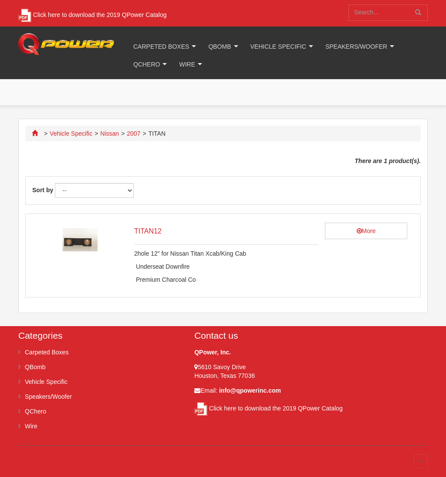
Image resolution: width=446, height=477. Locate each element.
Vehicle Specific (278, 46)
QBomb (219, 46)
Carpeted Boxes (161, 46)
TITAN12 (148, 231)
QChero (146, 64)
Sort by (42, 190)
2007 (133, 133)
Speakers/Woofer (356, 46)
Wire (187, 64)
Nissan (109, 133)
